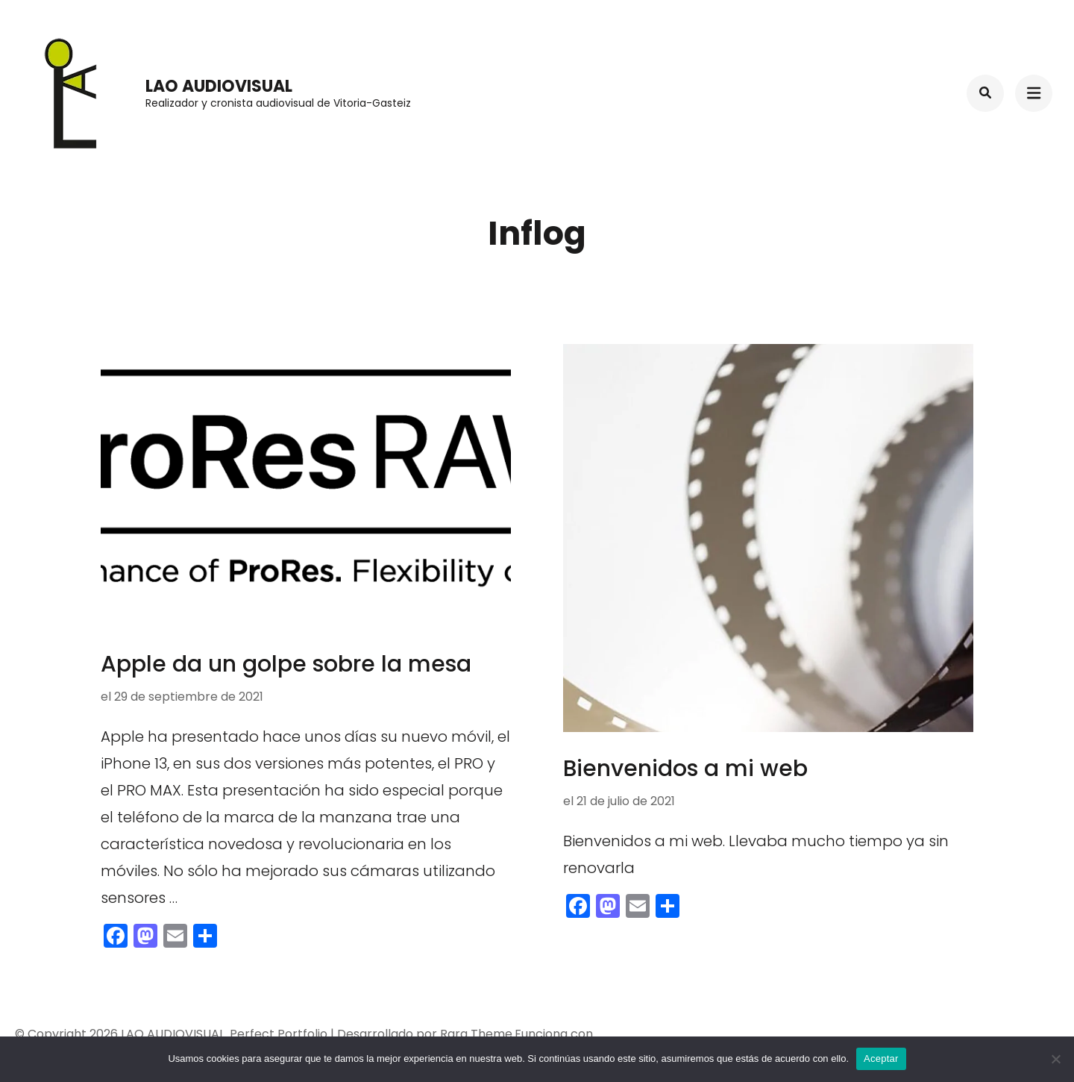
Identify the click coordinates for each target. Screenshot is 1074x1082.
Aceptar (881, 1058)
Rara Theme (476, 1033)
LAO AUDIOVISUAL (218, 86)
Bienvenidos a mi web (685, 768)
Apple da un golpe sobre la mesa (286, 664)
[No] (1055, 1058)
